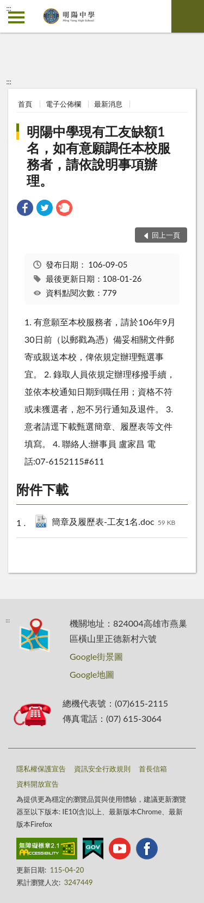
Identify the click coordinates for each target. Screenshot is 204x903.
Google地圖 (92, 674)
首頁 (25, 104)
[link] (25, 209)
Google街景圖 (96, 656)
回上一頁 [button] (166, 235)
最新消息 (108, 104)
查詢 (187, 16)
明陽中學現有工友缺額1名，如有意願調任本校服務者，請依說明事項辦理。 (98, 155)
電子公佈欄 (63, 104)
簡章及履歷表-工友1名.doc (113, 522)
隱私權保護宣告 (41, 768)
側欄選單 (16, 17)
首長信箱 (153, 768)
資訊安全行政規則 (102, 768)
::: (8, 8)
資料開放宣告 (37, 784)
